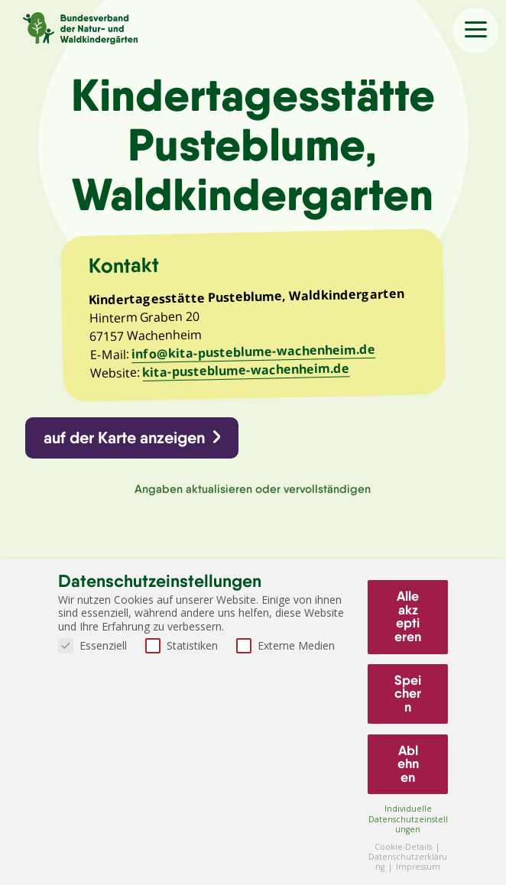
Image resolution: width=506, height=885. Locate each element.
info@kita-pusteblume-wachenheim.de (254, 353)
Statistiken (181, 645)
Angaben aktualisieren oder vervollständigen (252, 492)
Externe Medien (285, 645)
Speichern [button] (407, 693)
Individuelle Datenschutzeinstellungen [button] (408, 818)
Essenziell (92, 645)
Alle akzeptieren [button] (407, 616)
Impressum (418, 866)
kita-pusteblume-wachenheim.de (246, 372)
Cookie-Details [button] (404, 846)
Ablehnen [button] (408, 764)
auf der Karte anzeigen (125, 440)
